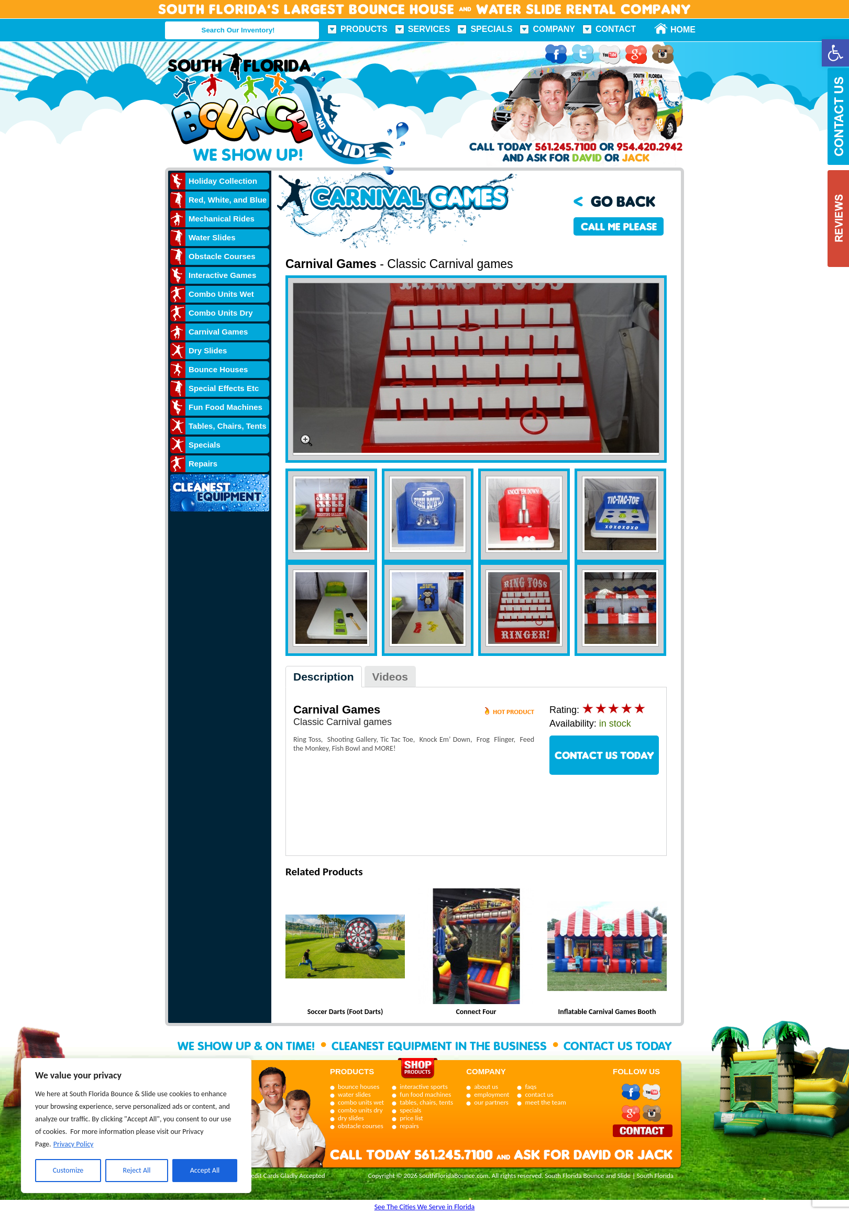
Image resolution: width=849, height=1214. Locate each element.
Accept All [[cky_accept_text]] (205, 1170)
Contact (616, 29)
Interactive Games (222, 275)
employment (491, 1094)
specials (410, 1110)
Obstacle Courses (222, 256)
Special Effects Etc (224, 388)
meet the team (545, 1102)
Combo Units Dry (221, 312)
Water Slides (212, 237)
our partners (491, 1102)
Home (677, 29)
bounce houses (358, 1086)
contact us (539, 1094)
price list (411, 1118)
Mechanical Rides (222, 218)
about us (486, 1086)
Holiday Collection (223, 180)
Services (429, 29)
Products (364, 29)
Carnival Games (218, 331)
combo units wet (361, 1102)
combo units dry (360, 1110)
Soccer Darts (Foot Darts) (345, 1011)
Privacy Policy (73, 1144)
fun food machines (425, 1094)
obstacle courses (360, 1126)
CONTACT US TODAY (604, 755)
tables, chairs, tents (426, 1102)
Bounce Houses (218, 369)
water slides (354, 1094)
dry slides (351, 1118)
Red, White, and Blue (228, 199)
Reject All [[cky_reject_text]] (137, 1170)
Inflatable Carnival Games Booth (607, 1011)
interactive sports (424, 1086)
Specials (491, 29)
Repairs (203, 463)
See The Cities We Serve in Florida (424, 1206)
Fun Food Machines (225, 407)
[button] (835, 52)
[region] (136, 1125)
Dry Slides (208, 350)
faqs (530, 1086)
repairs (409, 1126)
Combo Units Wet (221, 293)
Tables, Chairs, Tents (228, 425)
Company (554, 29)
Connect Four (476, 1011)
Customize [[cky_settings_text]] (68, 1170)
